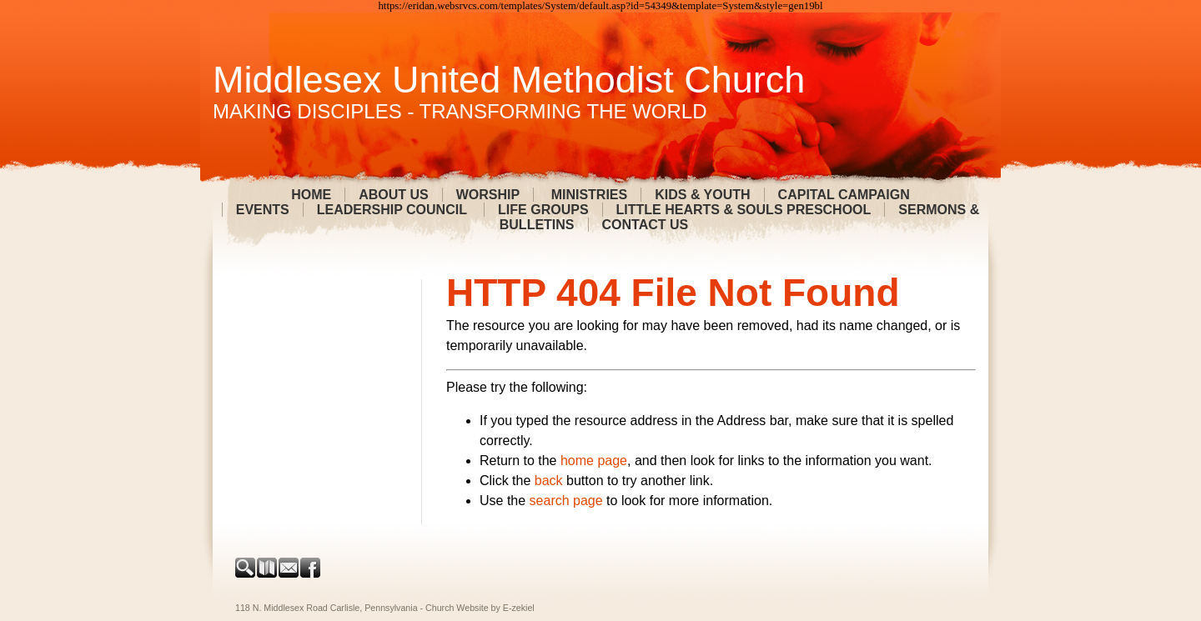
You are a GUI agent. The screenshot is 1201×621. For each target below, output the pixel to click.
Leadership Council (393, 210)
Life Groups (543, 210)
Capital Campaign (844, 195)
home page (593, 460)
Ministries (587, 195)
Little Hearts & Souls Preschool (744, 210)
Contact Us (645, 225)
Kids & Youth (702, 195)
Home (311, 195)
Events (262, 210)
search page (566, 500)
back (549, 480)
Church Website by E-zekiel (480, 608)
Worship (488, 195)
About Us (394, 195)
